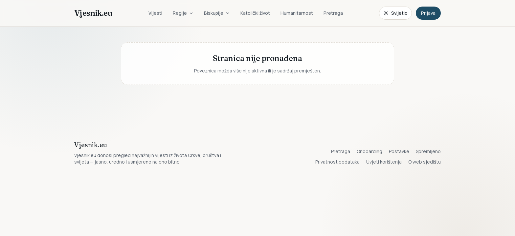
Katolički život (255, 13)
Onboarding (369, 151)
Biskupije (217, 13)
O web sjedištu (424, 162)
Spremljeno (428, 151)
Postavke (399, 151)
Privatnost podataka (337, 162)
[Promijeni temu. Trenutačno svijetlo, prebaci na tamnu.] (395, 13)
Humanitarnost (296, 13)
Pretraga (333, 13)
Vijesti (155, 13)
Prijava (428, 13)
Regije (183, 13)
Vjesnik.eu (93, 13)
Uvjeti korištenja (384, 162)
